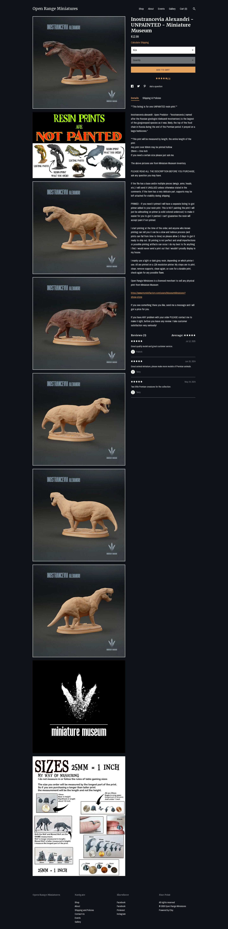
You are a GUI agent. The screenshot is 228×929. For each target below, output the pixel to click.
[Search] (194, 9)
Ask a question (156, 86)
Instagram (121, 914)
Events (161, 8)
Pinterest (121, 910)
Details (135, 98)
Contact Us (80, 914)
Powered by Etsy (166, 910)
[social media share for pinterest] (144, 86)
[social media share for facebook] (132, 86)
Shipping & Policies (151, 98)
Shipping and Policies (84, 910)
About (151, 8)
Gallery (172, 8)
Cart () (183, 8)
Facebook (121, 902)
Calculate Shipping (140, 42)
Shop (141, 8)
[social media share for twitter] (138, 86)
